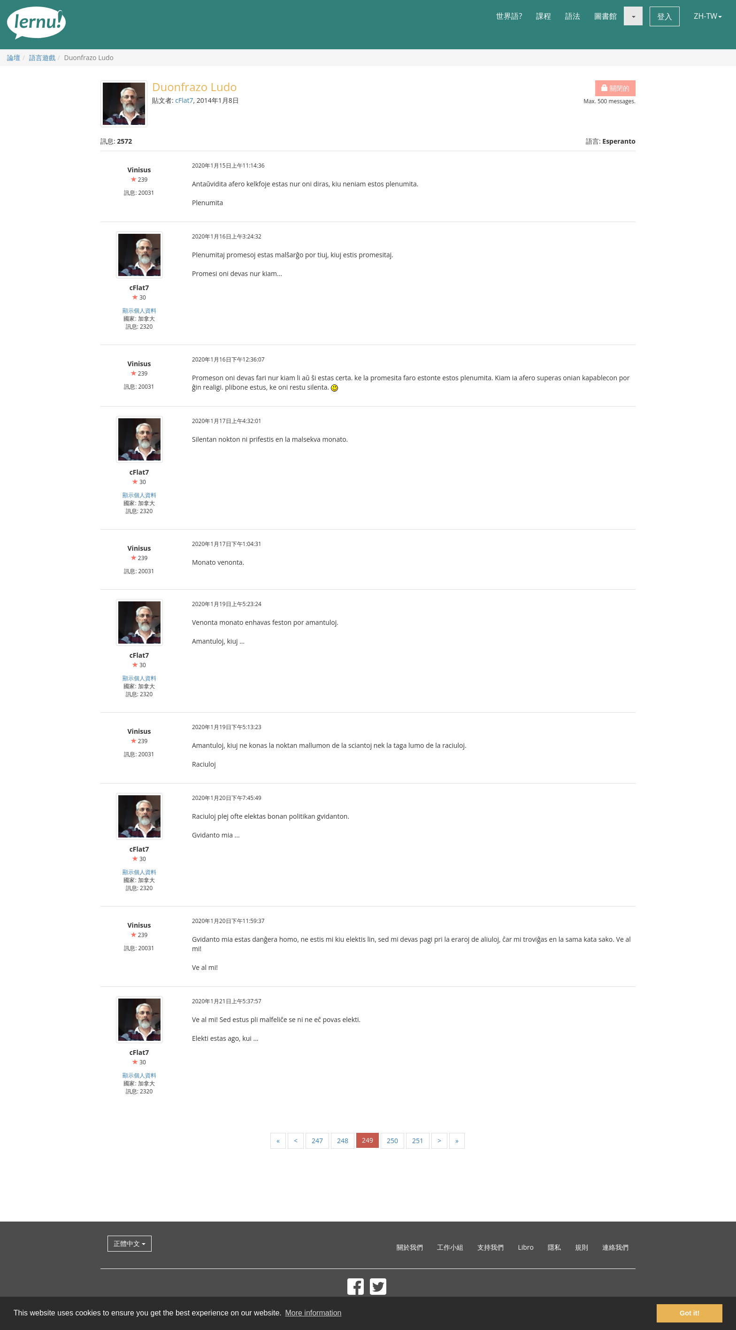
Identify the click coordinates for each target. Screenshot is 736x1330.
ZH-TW (708, 16)
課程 (543, 16)
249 (367, 1140)
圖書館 (605, 16)
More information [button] (313, 1313)
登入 (664, 16)
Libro (526, 1247)
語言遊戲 (42, 57)
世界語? (509, 16)
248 (342, 1140)
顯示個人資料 (139, 310)
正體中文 (130, 1243)
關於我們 (410, 1247)
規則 (581, 1247)
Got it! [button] (689, 1313)
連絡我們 (615, 1247)
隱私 (554, 1247)
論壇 (13, 57)
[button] (633, 16)
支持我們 (490, 1247)
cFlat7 (184, 100)
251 (417, 1140)
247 (317, 1140)
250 (392, 1140)
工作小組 (450, 1247)
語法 (572, 16)
